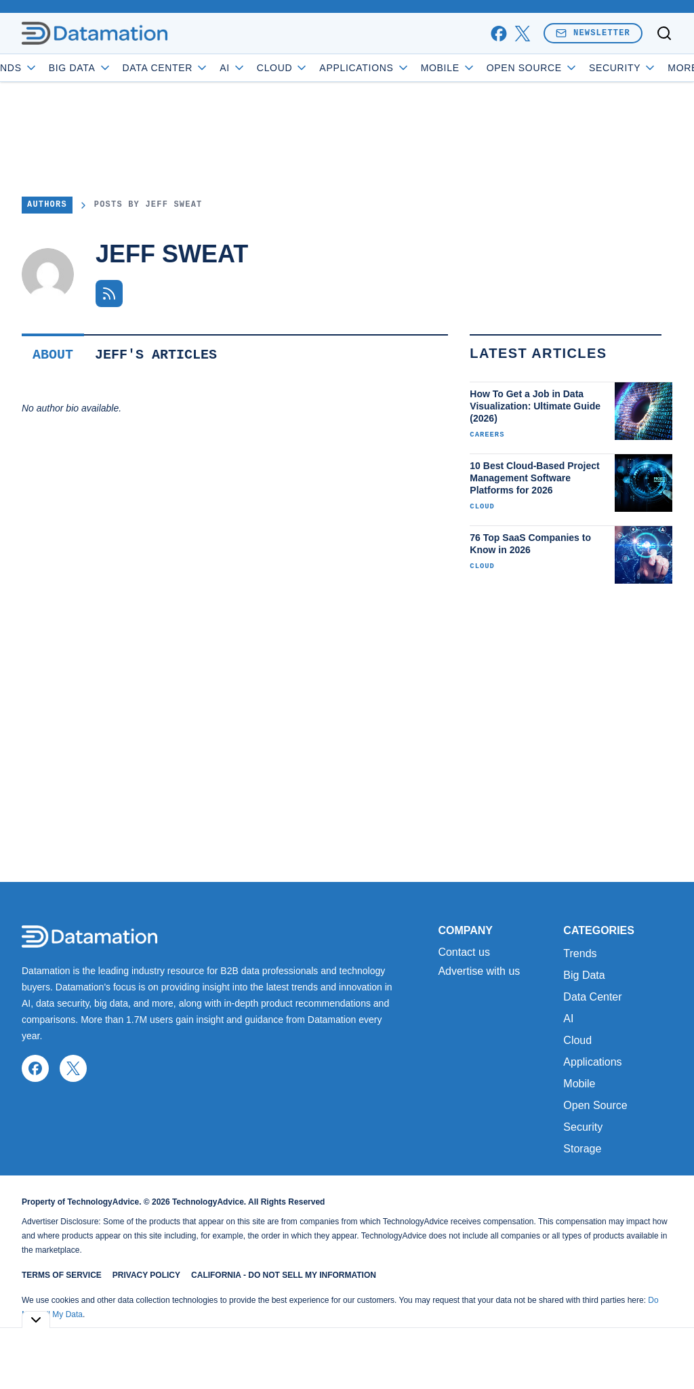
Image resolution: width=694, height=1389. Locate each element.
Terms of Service (62, 1275)
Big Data (119, 68)
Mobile (487, 68)
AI (272, 68)
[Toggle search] (664, 33)
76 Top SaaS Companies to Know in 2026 (530, 543)
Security (583, 1127)
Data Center (205, 68)
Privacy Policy (146, 1275)
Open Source (571, 68)
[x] (522, 33)
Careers (487, 434)
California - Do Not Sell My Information (283, 1275)
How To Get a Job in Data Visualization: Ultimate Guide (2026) (535, 406)
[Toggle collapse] (36, 1319)
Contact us (463, 952)
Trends (48, 68)
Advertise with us (479, 971)
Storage (582, 1148)
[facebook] (498, 33)
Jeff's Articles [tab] (156, 355)
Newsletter (593, 33)
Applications (404, 68)
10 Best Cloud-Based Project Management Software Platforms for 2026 (534, 478)
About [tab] (53, 355)
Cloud (322, 68)
